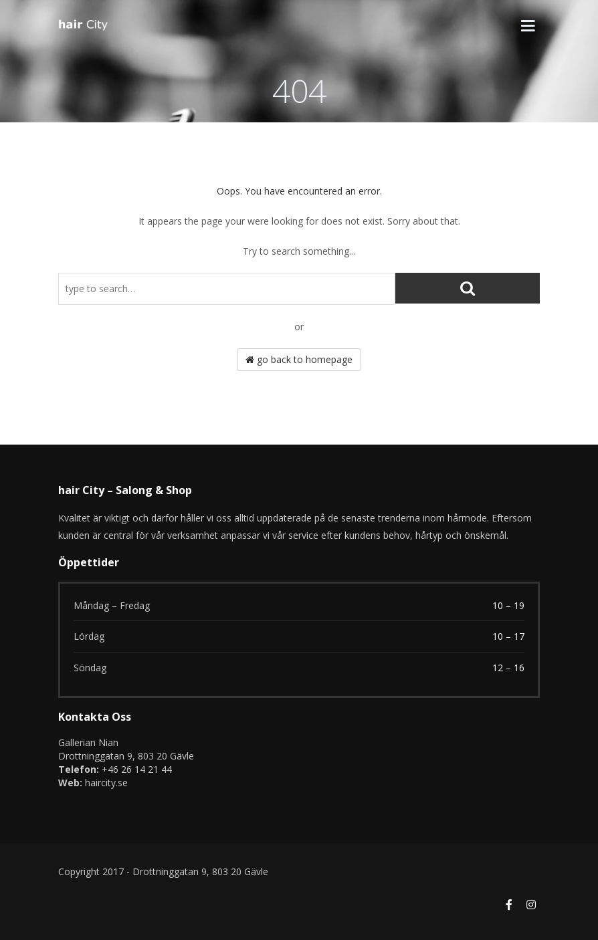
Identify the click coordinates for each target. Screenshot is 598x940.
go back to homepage (299, 359)
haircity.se (106, 782)
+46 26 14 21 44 (137, 769)
